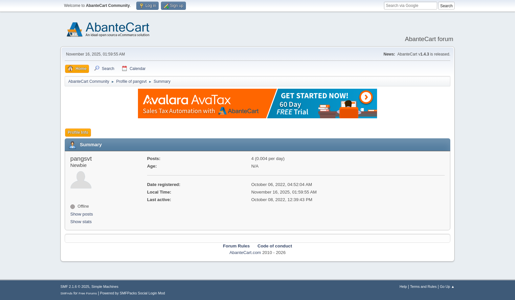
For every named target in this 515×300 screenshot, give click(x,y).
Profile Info (78, 132)
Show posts (81, 214)
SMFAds (66, 293)
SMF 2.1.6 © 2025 (74, 286)
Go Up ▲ (447, 286)
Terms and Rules (423, 286)
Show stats (81, 221)
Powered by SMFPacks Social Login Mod (132, 293)
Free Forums (87, 293)
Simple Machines (104, 286)
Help (403, 286)
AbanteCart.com (245, 252)
